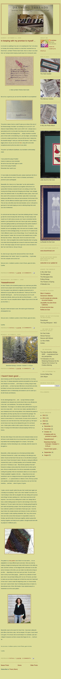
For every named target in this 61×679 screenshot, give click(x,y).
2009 (44, 423)
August (46, 455)
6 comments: (26, 368)
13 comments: (27, 327)
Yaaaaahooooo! (8, 282)
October (47, 432)
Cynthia (53, 40)
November (47, 429)
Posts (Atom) (14, 669)
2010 (44, 421)
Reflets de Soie (45, 309)
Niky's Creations (45, 293)
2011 (44, 418)
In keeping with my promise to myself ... (18, 41)
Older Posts (34, 665)
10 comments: (27, 273)
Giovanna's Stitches (46, 295)
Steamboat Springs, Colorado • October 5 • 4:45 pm (51, 444)
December (47, 426)
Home (20, 665)
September (47, 452)
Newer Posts (5, 665)
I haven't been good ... (10, 376)
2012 (44, 415)
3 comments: (26, 658)
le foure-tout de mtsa (46, 307)
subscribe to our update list (48, 263)
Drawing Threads (30, 7)
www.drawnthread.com (47, 250)
